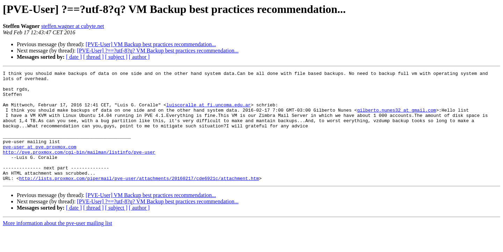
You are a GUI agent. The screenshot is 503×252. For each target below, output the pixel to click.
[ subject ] (116, 57)
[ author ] (139, 57)
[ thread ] (93, 57)
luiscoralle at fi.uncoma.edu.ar (208, 112)
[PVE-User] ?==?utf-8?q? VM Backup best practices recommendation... (157, 51)
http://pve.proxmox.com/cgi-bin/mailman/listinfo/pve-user (79, 169)
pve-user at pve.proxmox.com (39, 162)
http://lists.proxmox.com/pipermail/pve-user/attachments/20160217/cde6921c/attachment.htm (139, 200)
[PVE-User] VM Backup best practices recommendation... (151, 44)
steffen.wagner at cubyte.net (72, 26)
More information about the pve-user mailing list (57, 245)
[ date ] (74, 57)
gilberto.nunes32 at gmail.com (396, 118)
